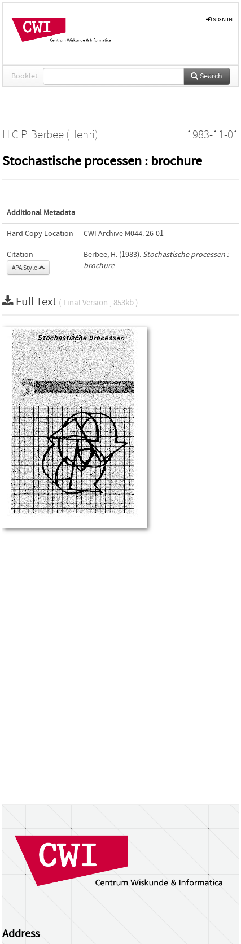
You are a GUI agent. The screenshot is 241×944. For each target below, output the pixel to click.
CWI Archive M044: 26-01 (124, 233)
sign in (219, 19)
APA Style (28, 268)
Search (206, 76)
